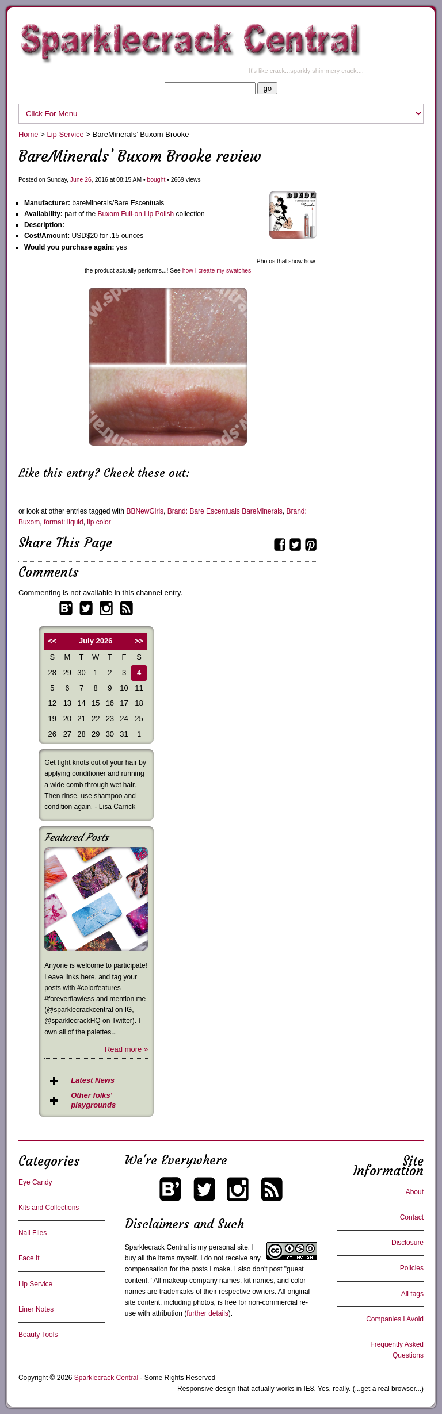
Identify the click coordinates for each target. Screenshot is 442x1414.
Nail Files (32, 1233)
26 (88, 180)
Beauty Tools (38, 1335)
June (76, 180)
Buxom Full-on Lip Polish (136, 214)
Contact (412, 1217)
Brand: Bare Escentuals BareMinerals (225, 511)
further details (207, 1313)
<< (52, 641)
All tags (412, 1294)
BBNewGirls (144, 511)
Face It (29, 1258)
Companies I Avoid (395, 1319)
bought (156, 180)
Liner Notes (36, 1309)
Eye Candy (35, 1182)
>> (139, 641)
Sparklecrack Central (157, 1247)
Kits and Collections (48, 1208)
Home (28, 134)
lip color (98, 522)
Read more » (126, 1049)
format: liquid (63, 522)
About (415, 1192)
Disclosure (407, 1243)
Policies (412, 1268)
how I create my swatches (217, 270)
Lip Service (65, 134)
